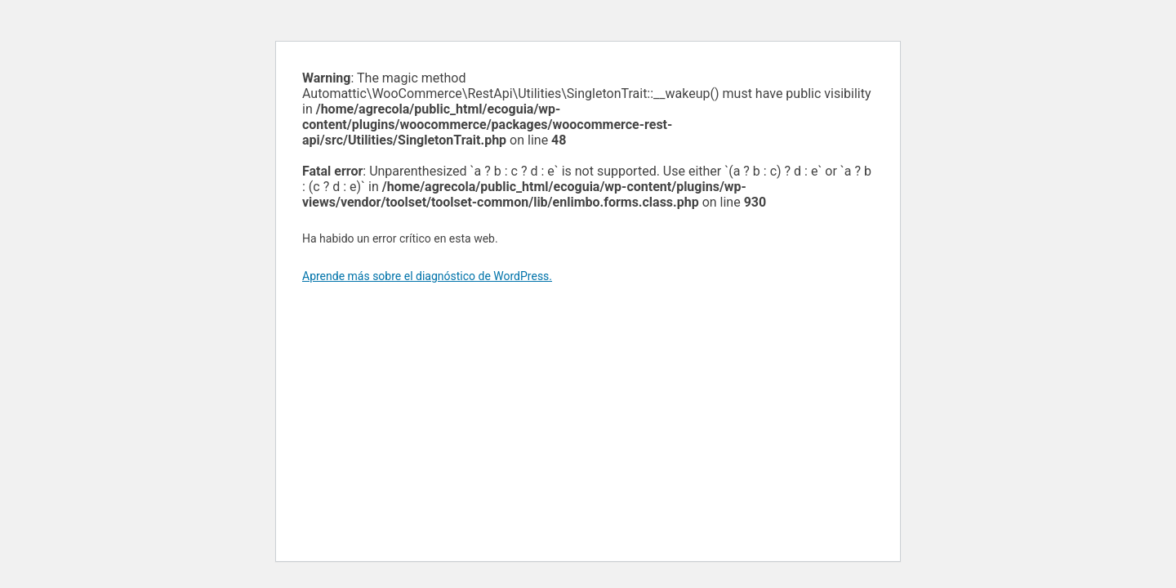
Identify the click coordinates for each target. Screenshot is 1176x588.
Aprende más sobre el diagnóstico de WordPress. (427, 276)
